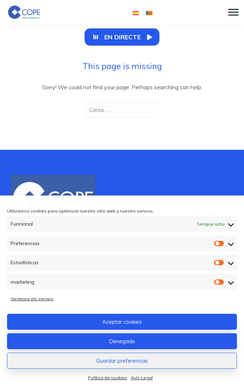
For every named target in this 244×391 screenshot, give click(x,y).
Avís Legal (142, 377)
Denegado (122, 341)
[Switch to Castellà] (136, 12)
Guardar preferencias (122, 360)
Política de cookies (107, 377)
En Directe (122, 37)
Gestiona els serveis (32, 298)
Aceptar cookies (122, 321)
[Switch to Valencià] (149, 12)
